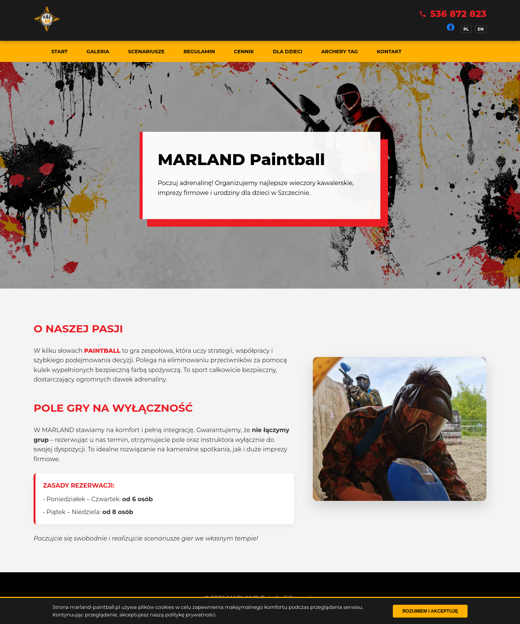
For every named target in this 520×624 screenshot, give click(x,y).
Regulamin (199, 51)
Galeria (97, 51)
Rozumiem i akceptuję (430, 611)
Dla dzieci (287, 51)
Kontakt (389, 51)
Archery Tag (339, 51)
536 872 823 (458, 13)
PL (466, 29)
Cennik (244, 51)
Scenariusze (146, 51)
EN (481, 29)
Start (59, 51)
